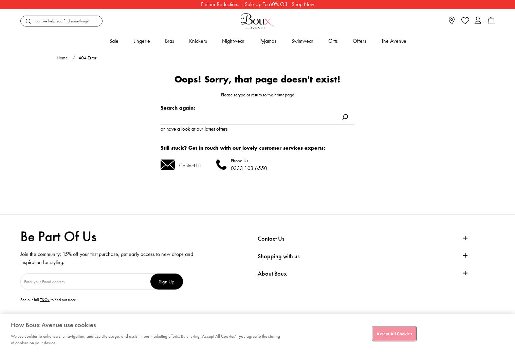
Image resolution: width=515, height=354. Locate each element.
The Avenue (393, 40)
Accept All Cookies (394, 333)
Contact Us (190, 165)
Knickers (198, 40)
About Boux (272, 273)
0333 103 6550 (249, 168)
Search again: (178, 108)
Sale (113, 40)
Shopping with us (278, 256)
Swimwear (302, 40)
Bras (169, 40)
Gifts (333, 40)
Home (62, 58)
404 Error (87, 58)
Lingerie (141, 40)
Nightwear (233, 40)
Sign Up (166, 281)
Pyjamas (267, 40)
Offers (359, 40)
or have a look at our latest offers (194, 129)
